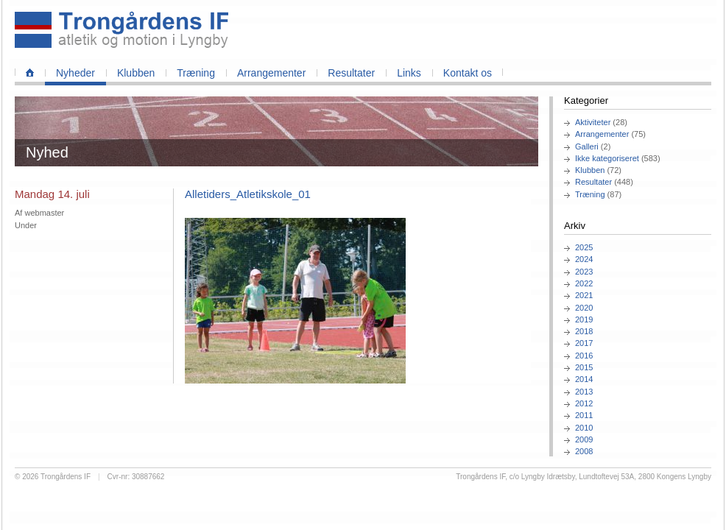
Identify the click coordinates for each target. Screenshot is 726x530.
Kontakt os (467, 73)
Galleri (587, 146)
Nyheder (75, 73)
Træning (196, 73)
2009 (584, 439)
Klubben (136, 73)
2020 (584, 307)
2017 (584, 343)
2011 (584, 415)
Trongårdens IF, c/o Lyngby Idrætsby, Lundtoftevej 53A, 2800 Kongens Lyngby (583, 477)
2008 (584, 451)
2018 (584, 331)
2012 (584, 403)
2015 (584, 367)
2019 (584, 319)
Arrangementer (271, 73)
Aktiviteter (592, 122)
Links (409, 73)
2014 (584, 379)
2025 (584, 247)
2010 (584, 427)
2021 (584, 295)
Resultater (351, 73)
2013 (584, 391)
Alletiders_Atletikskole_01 (248, 194)
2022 (584, 283)
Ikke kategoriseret (607, 158)
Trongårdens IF (65, 477)
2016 (584, 355)
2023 (584, 271)
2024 (584, 259)
